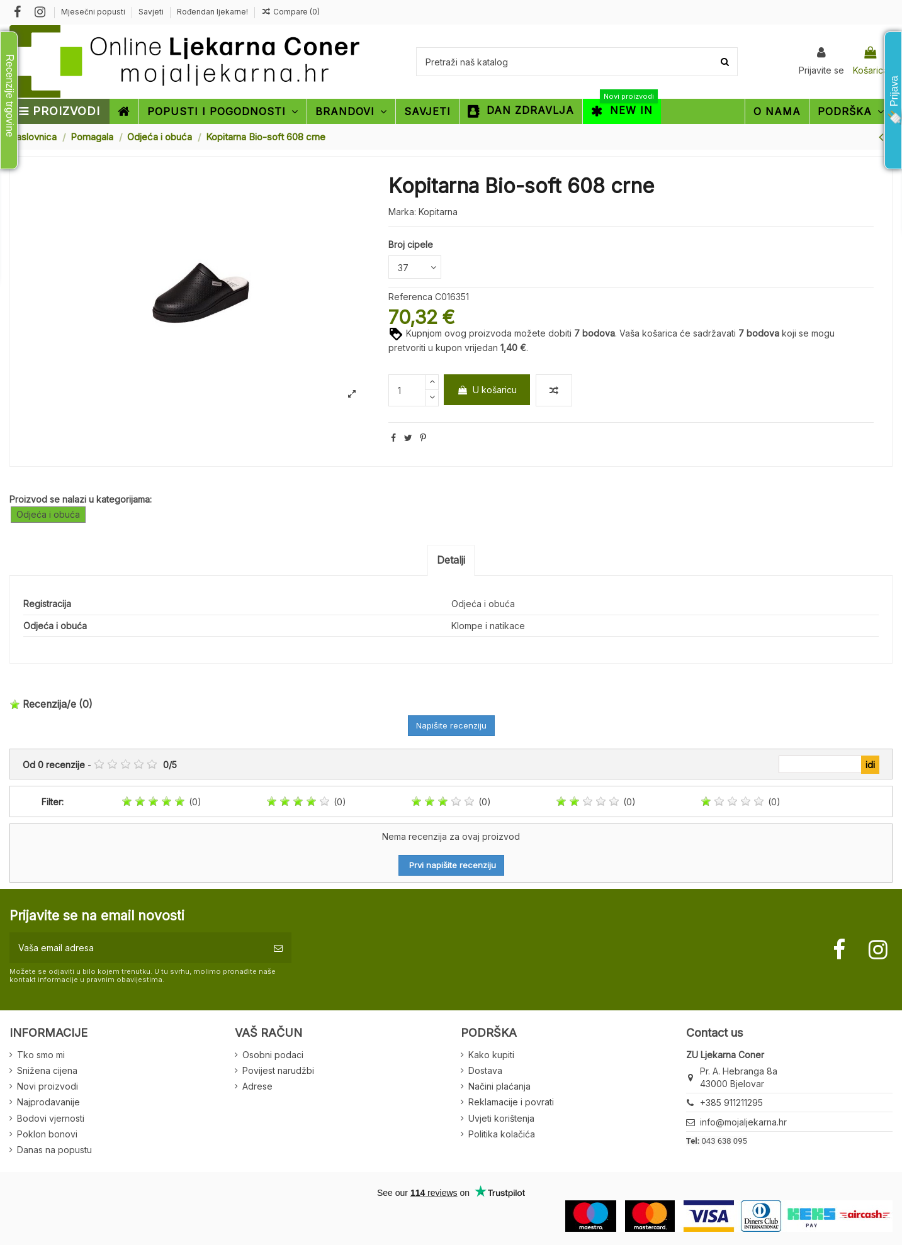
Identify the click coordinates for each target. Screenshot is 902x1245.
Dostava (485, 1070)
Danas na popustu (54, 1149)
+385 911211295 (731, 1102)
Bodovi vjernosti (50, 1118)
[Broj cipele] (414, 267)
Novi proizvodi (47, 1086)
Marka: (402, 211)
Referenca (410, 296)
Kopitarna (438, 211)
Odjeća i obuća (48, 514)
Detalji (451, 560)
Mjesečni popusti (94, 11)
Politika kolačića (501, 1134)
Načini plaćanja (499, 1086)
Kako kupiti (491, 1054)
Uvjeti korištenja (501, 1118)
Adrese (257, 1086)
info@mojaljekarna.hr (743, 1122)
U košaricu (487, 389)
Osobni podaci (272, 1054)
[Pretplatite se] (278, 947)
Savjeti (152, 11)
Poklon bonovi (47, 1134)
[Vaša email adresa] (137, 947)
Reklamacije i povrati (511, 1102)
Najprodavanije (48, 1102)
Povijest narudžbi (278, 1070)
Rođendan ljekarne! (212, 11)
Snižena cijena (47, 1070)
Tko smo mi (41, 1054)
